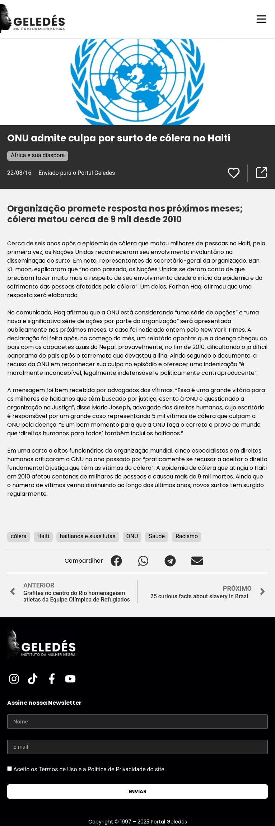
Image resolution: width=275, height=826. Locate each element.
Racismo (187, 536)
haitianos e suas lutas (88, 536)
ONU (132, 536)
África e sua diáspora (38, 155)
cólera (19, 536)
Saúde (157, 536)
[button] (116, 561)
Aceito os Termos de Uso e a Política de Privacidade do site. (89, 769)
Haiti (43, 536)
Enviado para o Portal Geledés (76, 172)
